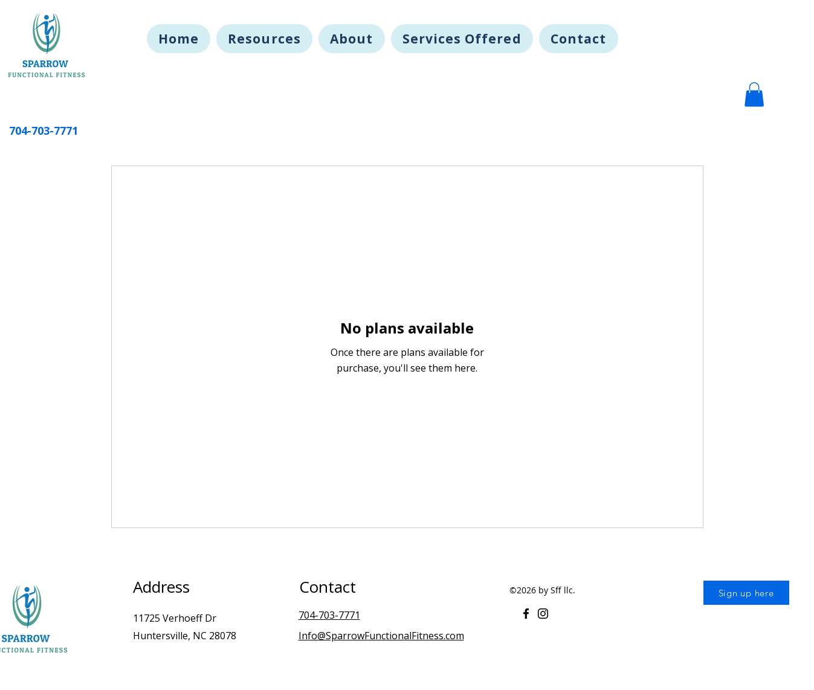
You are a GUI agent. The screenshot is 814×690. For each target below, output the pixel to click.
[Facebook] (526, 614)
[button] (754, 94)
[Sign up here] (746, 593)
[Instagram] (543, 614)
